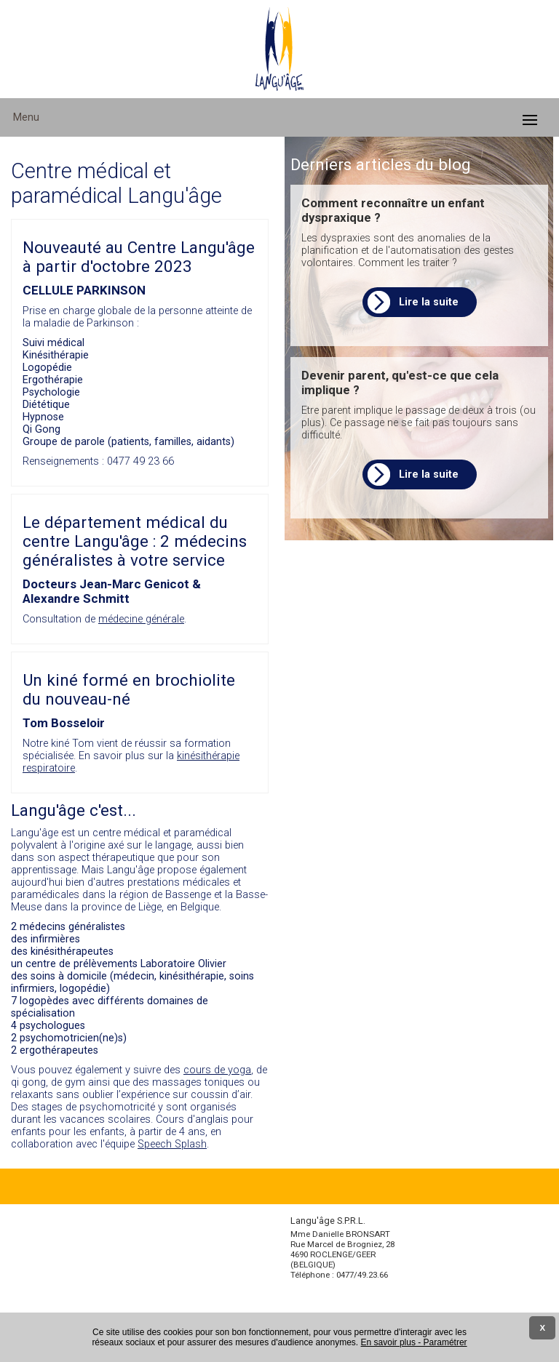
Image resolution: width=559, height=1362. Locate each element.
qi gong (28, 1082)
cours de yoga (217, 1070)
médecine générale (141, 619)
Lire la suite (429, 302)
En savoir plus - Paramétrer (414, 1342)
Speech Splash (172, 1144)
